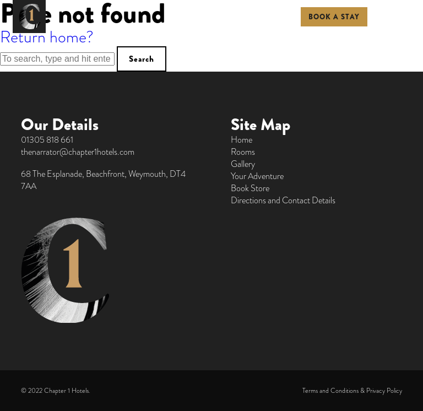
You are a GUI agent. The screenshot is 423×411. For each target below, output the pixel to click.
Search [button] (141, 59)
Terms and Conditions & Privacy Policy (352, 390)
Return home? (47, 36)
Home (241, 140)
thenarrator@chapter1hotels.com (77, 152)
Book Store (250, 188)
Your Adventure (257, 176)
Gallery (243, 164)
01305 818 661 (47, 140)
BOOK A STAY (334, 17)
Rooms (243, 152)
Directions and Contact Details (283, 200)
